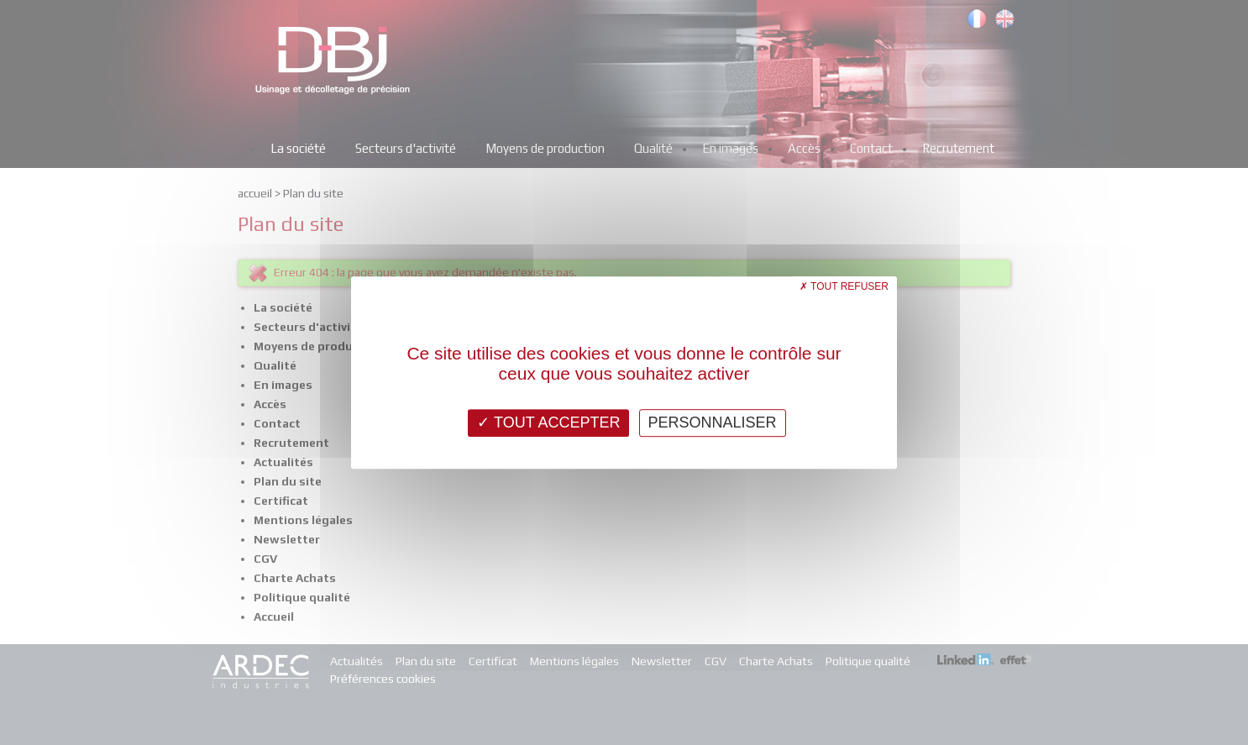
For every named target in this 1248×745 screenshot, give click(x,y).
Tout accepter (548, 422)
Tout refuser (844, 286)
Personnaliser (712, 422)
